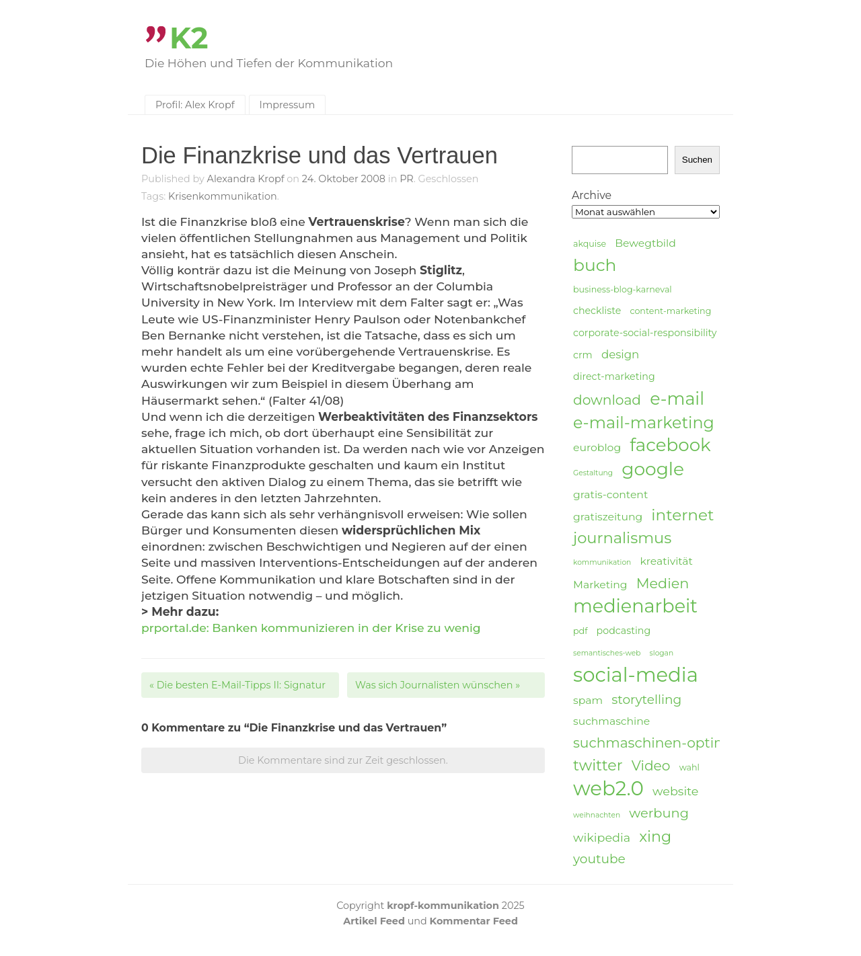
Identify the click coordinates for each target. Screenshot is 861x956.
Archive (591, 195)
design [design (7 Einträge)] (620, 354)
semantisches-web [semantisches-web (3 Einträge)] (606, 653)
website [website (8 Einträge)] (675, 791)
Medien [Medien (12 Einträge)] (662, 583)
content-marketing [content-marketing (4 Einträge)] (670, 311)
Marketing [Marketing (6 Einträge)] (600, 584)
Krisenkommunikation (222, 196)
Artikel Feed (374, 921)
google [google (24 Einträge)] (653, 469)
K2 (189, 38)
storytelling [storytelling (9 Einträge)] (646, 699)
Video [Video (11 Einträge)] (651, 765)
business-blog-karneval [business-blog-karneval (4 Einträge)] (622, 289)
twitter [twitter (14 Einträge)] (598, 765)
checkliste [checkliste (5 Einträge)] (597, 311)
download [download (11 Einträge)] (607, 399)
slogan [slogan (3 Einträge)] (662, 653)
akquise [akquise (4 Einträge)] (589, 244)
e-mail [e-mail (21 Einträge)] (677, 398)
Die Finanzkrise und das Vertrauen (319, 155)
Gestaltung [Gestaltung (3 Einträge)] (593, 473)
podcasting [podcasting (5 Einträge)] (624, 631)
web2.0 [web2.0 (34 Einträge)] (608, 788)
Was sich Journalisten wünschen (437, 685)
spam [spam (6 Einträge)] (588, 700)
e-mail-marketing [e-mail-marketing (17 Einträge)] (643, 422)
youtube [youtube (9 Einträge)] (599, 859)
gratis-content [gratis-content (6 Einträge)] (610, 494)
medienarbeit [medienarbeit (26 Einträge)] (635, 606)
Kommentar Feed (474, 921)
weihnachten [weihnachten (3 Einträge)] (596, 815)
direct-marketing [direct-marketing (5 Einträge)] (614, 376)
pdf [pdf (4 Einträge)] (580, 631)
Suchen (697, 160)
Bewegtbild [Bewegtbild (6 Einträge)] (645, 243)
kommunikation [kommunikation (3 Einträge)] (602, 562)
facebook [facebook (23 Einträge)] (670, 445)
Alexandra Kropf (246, 179)
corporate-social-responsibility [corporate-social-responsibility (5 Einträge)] (645, 333)
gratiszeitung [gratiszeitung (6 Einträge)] (607, 516)
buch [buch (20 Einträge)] (594, 265)
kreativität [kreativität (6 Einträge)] (666, 561)
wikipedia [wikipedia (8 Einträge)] (601, 837)
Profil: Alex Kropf (195, 105)
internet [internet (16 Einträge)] (682, 515)
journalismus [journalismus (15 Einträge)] (622, 537)
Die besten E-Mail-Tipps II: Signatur (237, 685)
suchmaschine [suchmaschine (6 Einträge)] (611, 721)
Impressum (287, 105)
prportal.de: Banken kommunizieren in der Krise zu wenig (311, 628)
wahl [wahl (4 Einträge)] (689, 767)
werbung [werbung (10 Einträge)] (659, 813)
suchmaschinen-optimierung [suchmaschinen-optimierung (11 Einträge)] (673, 742)
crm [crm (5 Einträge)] (583, 355)
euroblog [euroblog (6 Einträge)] (597, 447)
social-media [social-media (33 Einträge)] (635, 675)
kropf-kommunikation (443, 906)
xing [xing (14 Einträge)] (655, 837)
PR (407, 179)
